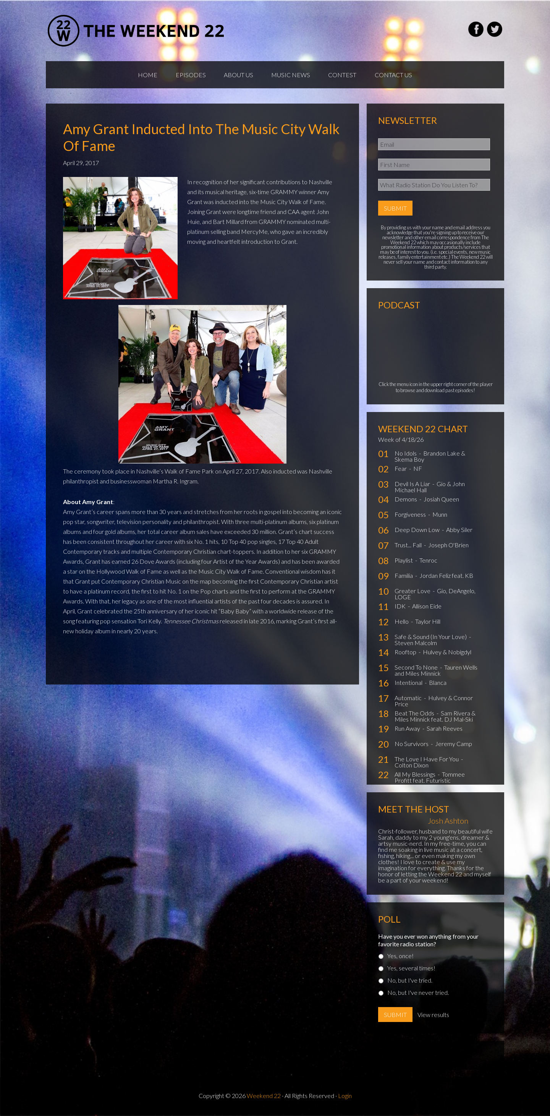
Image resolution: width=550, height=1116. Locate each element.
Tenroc (428, 562)
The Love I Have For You (427, 760)
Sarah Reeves (445, 730)
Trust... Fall (409, 546)
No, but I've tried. (409, 982)
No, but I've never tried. (418, 994)
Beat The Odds (415, 715)
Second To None (417, 669)
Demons (406, 500)
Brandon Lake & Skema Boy (430, 458)
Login (345, 1097)
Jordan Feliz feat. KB (446, 577)
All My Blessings (416, 776)
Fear (401, 470)
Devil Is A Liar (413, 485)
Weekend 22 (264, 1097)
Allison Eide (427, 608)
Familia (404, 577)
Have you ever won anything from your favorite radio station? (428, 941)
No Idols (406, 455)
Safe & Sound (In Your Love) (431, 638)
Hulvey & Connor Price (434, 702)
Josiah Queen (441, 500)
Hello (402, 623)
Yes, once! (400, 957)
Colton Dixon (412, 766)
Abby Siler (459, 531)
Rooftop (406, 653)
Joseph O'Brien (448, 546)
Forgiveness (411, 516)
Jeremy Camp (453, 745)
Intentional (409, 684)
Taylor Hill (427, 623)
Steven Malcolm (416, 644)
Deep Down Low (418, 531)
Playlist (404, 562)
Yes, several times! (411, 969)
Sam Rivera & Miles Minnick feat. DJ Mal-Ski (435, 718)
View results (433, 1016)
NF (417, 470)
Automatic (409, 699)
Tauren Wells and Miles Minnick (436, 672)
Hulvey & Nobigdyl (447, 653)
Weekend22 (136, 30)
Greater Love (413, 592)
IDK (401, 608)
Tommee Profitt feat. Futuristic (430, 779)
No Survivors (412, 745)
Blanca (437, 684)
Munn (439, 516)
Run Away (408, 730)
